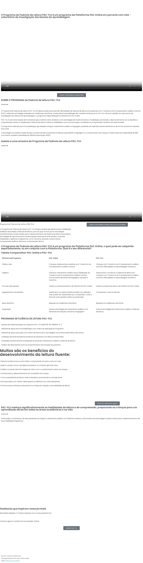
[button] (2, 464)
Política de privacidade (12, 561)
